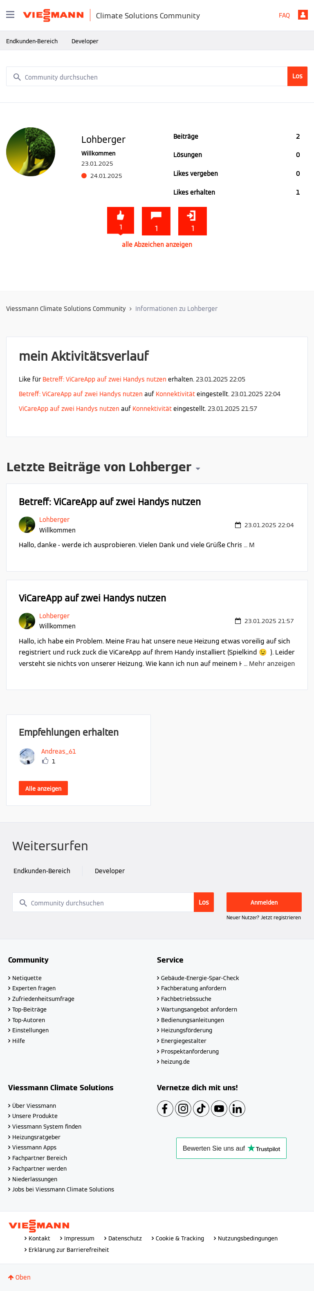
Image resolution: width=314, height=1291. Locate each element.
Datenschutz (125, 1238)
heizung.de (175, 1061)
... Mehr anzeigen (269, 545)
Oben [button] (23, 1277)
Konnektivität (175, 394)
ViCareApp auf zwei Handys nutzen (69, 409)
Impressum (79, 1238)
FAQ (284, 15)
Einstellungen (30, 1030)
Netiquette (27, 978)
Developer (85, 41)
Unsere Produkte (35, 1116)
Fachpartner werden (39, 1168)
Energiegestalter (183, 1041)
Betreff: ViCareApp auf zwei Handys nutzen (104, 379)
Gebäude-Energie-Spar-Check (200, 978)
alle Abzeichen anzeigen (157, 244)
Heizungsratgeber (36, 1137)
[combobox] (157, 76)
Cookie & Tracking (180, 1238)
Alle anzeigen (43, 788)
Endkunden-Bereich (32, 41)
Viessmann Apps (34, 1147)
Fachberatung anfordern (193, 988)
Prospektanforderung (190, 1051)
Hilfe (18, 1041)
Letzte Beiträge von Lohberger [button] (99, 468)
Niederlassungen (34, 1179)
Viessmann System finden (46, 1126)
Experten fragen (34, 988)
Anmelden (303, 15)
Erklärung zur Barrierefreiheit (69, 1249)
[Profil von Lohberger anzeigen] (54, 519)
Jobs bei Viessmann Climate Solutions (63, 1189)
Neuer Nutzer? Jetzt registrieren (264, 917)
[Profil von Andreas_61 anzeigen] (58, 751)
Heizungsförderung (186, 1030)
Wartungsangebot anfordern (199, 1009)
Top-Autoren (28, 1020)
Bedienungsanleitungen (192, 1020)
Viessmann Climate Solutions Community (66, 309)
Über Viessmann (34, 1105)
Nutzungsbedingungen (248, 1238)
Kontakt (39, 1238)
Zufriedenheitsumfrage (43, 999)
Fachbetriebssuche (186, 999)
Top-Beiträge (29, 1009)
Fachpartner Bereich (39, 1158)
